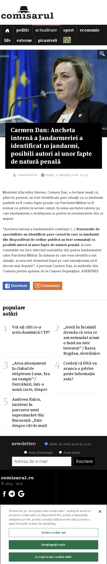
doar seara (69, 452)
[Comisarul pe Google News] (21, 493)
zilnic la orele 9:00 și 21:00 (68, 444)
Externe (24, 40)
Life (7, 40)
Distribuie (16, 286)
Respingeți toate (53, 545)
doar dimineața (38, 452)
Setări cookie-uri (53, 533)
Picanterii (47, 40)
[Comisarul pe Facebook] (4, 493)
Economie (90, 30)
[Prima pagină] (7, 30)
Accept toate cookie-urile (53, 558)
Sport (68, 30)
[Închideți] (100, 512)
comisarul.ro (27, 175)
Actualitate (46, 30)
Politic (22, 30)
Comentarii (47, 286)
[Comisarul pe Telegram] (12, 493)
